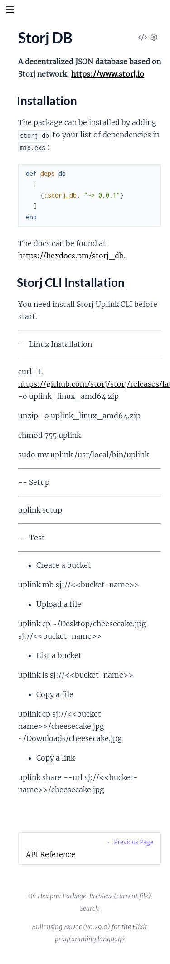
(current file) (132, 896)
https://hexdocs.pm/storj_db (71, 255)
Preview (100, 896)
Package (74, 896)
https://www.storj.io (107, 73)
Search (89, 908)
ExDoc (73, 927)
